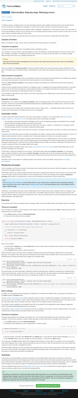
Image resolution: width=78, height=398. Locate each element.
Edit (3, 17)
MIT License (39, 394)
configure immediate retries (14, 298)
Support (45, 6)
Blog (49, 1)
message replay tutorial (36, 184)
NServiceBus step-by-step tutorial (33, 366)
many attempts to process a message (43, 147)
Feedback (9, 17)
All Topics (5, 12)
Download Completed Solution (26, 385)
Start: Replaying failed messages (48, 386)
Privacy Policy (60, 393)
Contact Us (52, 6)
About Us (65, 390)
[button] (39, 20)
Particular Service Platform (13, 182)
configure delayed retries (16, 309)
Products (13, 390)
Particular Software (42, 393)
